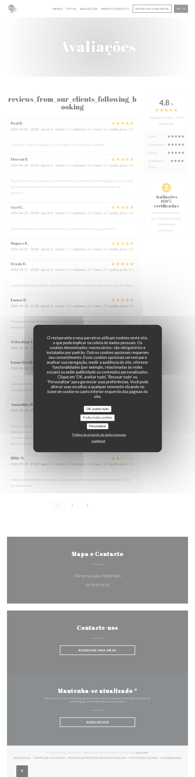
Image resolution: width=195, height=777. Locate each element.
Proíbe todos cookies (97, 417)
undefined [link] (98, 441)
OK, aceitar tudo (97, 409)
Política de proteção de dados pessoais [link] (99, 435)
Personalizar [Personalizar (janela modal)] (97, 426)
